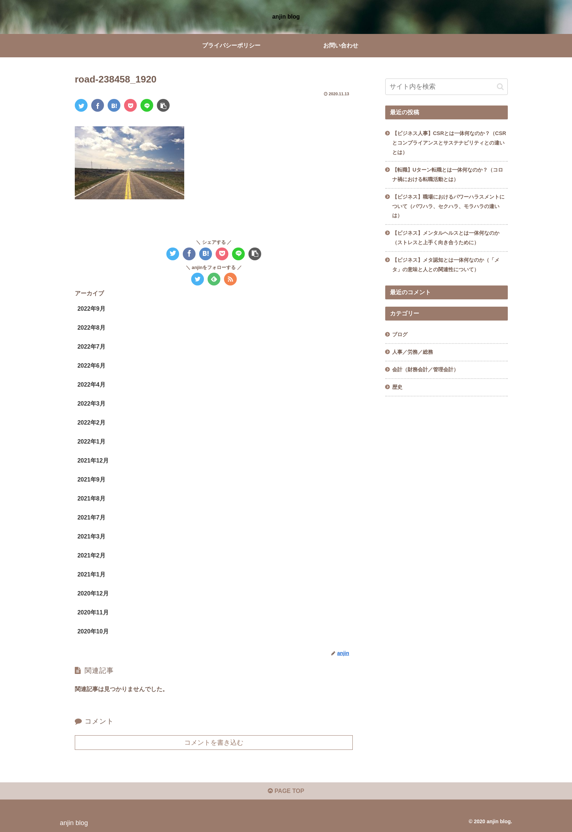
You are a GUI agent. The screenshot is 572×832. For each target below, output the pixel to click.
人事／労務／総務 (412, 352)
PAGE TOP (286, 791)
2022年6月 (91, 366)
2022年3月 (91, 403)
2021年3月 (91, 536)
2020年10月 (92, 631)
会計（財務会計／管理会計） (425, 369)
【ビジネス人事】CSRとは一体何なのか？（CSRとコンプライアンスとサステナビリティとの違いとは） (449, 142)
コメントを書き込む (213, 742)
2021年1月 (91, 574)
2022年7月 (91, 347)
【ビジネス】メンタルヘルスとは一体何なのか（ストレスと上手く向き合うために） (445, 237)
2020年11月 (92, 612)
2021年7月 (91, 517)
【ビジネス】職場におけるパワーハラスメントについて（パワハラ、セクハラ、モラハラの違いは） (448, 206)
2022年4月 (91, 385)
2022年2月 (91, 422)
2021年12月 (92, 460)
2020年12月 (92, 593)
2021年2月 (91, 555)
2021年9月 (91, 479)
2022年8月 (91, 328)
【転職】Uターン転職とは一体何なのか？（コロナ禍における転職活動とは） (447, 174)
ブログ (399, 334)
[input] (446, 86)
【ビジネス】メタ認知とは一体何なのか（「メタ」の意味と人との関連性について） (445, 264)
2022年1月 (91, 441)
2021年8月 (91, 498)
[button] (500, 87)
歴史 (397, 387)
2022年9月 (91, 309)
